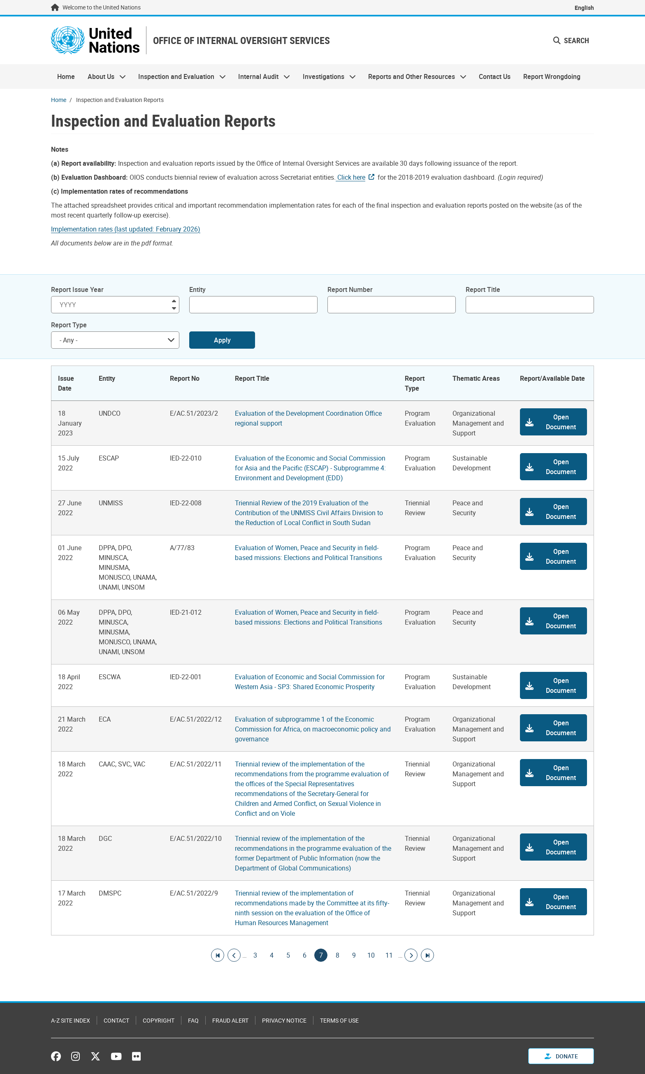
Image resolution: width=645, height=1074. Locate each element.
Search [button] (571, 40)
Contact (116, 1020)
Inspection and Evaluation (179, 76)
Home (66, 76)
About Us (103, 76)
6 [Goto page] (304, 955)
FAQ (193, 1020)
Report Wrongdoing (551, 76)
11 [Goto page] (389, 955)
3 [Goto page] (255, 955)
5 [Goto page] (288, 955)
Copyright (158, 1020)
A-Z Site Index (70, 1020)
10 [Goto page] (371, 955)
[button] (553, 421)
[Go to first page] (217, 955)
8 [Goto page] (337, 955)
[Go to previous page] (234, 955)
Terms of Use (339, 1020)
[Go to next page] (411, 955)
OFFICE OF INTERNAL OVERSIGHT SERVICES (241, 40)
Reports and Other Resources (414, 76)
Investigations (326, 76)
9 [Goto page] (353, 955)
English (584, 8)
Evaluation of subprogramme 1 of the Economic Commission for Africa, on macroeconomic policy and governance (313, 729)
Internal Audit (261, 76)
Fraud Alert (230, 1020)
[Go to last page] (427, 955)
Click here (350, 177)
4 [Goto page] (271, 955)
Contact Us (494, 76)
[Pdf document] (131, 229)
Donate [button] (561, 1056)
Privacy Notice (284, 1020)
